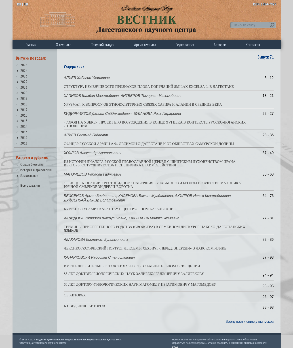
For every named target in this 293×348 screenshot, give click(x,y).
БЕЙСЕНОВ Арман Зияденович (90, 196)
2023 (23, 76)
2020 (23, 92)
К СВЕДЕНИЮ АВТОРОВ (84, 306)
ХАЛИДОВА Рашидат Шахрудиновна (95, 218)
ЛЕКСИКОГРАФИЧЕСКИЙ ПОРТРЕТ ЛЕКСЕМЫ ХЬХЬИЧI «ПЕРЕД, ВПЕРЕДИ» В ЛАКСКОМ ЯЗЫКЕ (145, 248)
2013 (23, 131)
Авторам (220, 44)
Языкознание (29, 175)
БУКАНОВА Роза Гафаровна (157, 113)
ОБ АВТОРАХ (75, 295)
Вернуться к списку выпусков (250, 321)
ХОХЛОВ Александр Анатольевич (92, 153)
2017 (23, 109)
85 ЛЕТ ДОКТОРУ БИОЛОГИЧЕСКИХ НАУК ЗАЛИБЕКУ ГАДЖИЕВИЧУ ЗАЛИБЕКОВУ (134, 274)
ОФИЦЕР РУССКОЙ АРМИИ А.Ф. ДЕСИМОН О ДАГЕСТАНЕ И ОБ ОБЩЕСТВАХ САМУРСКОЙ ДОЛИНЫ (149, 144)
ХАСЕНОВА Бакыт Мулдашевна (145, 196)
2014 (23, 126)
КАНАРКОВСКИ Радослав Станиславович (99, 257)
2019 (23, 98)
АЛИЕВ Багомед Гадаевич (86, 135)
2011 (23, 143)
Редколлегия (185, 44)
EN (26, 4)
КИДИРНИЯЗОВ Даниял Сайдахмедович (98, 113)
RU (19, 4)
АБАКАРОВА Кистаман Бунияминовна (96, 239)
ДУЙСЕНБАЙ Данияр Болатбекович (94, 200)
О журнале (63, 44)
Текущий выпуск (102, 44)
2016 (23, 115)
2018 (23, 104)
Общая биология (32, 164)
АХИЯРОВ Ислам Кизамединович (203, 196)
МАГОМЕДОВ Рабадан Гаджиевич (92, 174)
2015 (23, 120)
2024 (23, 70)
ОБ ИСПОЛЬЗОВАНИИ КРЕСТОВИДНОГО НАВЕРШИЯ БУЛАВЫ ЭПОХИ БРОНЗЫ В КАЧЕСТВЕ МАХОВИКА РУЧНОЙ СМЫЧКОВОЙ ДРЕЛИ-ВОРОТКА (152, 185)
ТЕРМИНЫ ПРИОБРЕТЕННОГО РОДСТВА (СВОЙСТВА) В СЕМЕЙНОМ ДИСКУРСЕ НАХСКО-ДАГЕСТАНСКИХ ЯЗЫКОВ (154, 228)
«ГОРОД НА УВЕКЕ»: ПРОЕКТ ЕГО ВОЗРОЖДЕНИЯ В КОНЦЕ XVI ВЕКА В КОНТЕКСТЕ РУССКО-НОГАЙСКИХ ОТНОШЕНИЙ (155, 124)
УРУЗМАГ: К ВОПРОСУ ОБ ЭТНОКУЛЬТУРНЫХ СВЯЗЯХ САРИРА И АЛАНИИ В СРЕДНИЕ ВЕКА (143, 104)
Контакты (253, 44)
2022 (23, 81)
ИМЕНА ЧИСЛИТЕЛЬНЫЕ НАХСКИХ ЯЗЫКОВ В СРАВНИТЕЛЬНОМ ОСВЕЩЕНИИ (132, 266)
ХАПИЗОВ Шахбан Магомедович (91, 96)
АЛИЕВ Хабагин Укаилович (87, 78)
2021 (23, 87)
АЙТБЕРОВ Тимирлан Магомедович (151, 96)
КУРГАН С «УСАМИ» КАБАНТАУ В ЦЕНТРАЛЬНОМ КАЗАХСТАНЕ (118, 209)
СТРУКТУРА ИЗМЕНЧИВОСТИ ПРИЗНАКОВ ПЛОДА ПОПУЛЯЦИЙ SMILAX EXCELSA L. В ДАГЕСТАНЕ (149, 86)
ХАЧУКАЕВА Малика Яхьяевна (153, 218)
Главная (31, 44)
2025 (23, 64)
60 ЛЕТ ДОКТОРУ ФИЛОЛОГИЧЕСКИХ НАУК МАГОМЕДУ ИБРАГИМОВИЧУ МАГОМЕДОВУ (140, 284)
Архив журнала (145, 44)
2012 (23, 137)
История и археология (36, 169)
